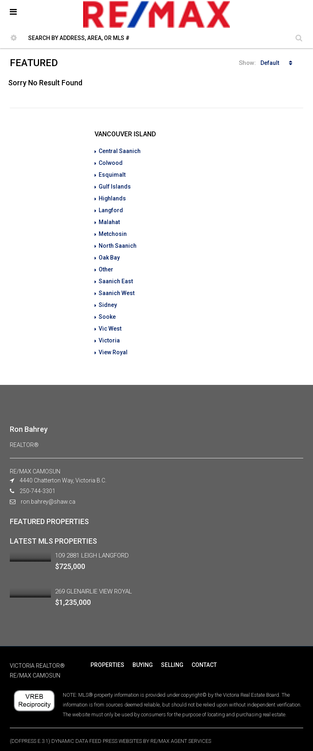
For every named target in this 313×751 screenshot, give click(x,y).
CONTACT (204, 657)
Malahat (109, 219)
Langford (111, 208)
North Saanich (118, 242)
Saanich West (116, 288)
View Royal (113, 345)
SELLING (172, 657)
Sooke (107, 311)
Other (106, 265)
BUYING (142, 657)
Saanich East (116, 276)
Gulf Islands (115, 185)
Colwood (111, 162)
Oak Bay (109, 254)
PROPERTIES (107, 657)
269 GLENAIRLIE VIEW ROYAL (93, 584)
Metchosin (113, 231)
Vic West (110, 322)
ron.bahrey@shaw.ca (48, 494)
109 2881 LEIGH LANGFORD (92, 548)
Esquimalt (112, 174)
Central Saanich (120, 151)
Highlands (112, 196)
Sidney (108, 299)
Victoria (109, 334)
